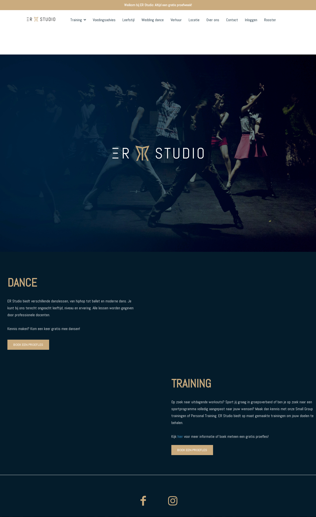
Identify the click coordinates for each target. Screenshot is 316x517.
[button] (277, 42)
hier (180, 436)
